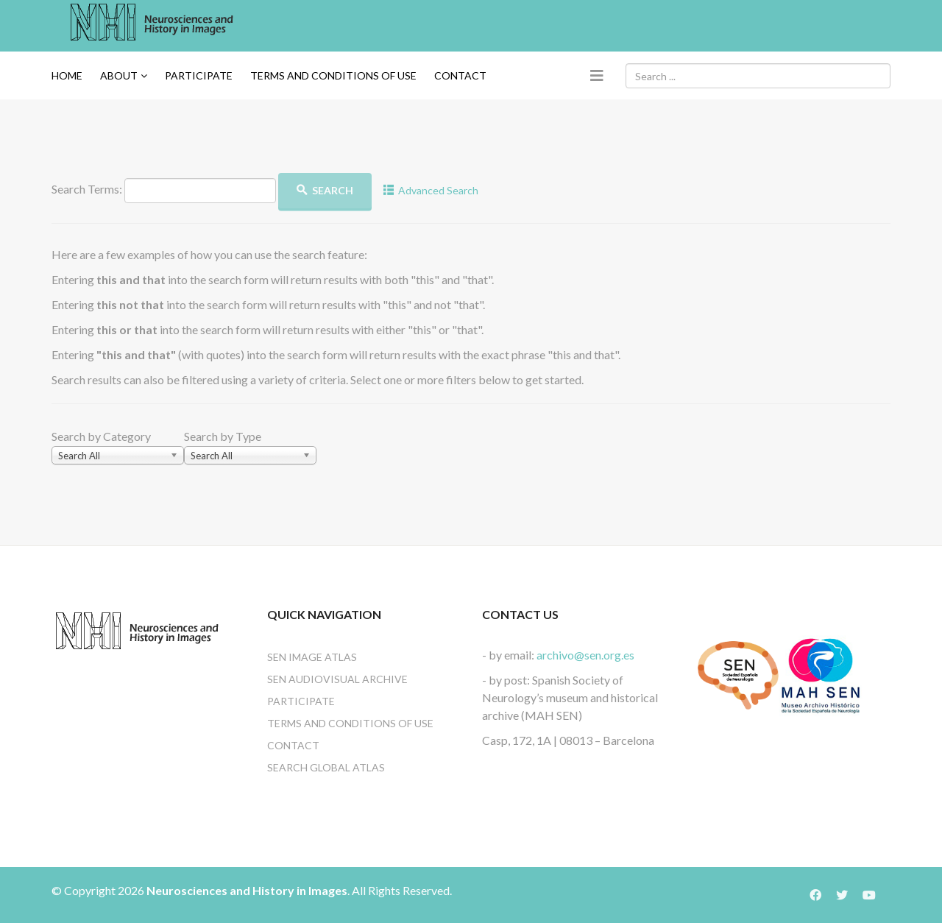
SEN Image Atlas (312, 657)
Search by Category (101, 436)
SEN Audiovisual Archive (337, 679)
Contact (460, 75)
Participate (199, 75)
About (119, 75)
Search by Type (222, 436)
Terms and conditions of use (350, 723)
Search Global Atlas (326, 767)
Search (325, 190)
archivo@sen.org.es (585, 655)
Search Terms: (87, 189)
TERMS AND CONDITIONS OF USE (333, 75)
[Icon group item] (823, 895)
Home (67, 75)
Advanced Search (431, 190)
